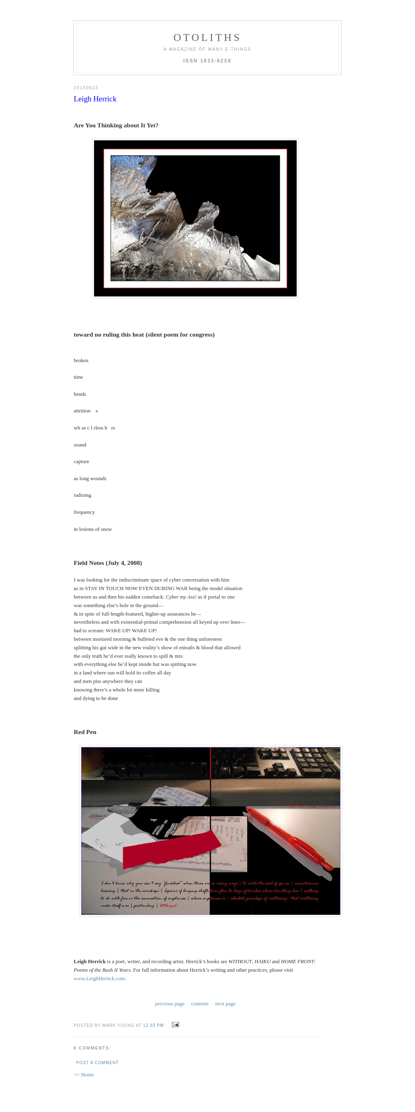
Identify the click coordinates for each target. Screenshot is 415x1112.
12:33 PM (153, 1025)
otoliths (207, 37)
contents (200, 1003)
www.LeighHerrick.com (99, 978)
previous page (170, 1003)
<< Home (84, 1074)
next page (225, 1003)
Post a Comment (97, 1062)
